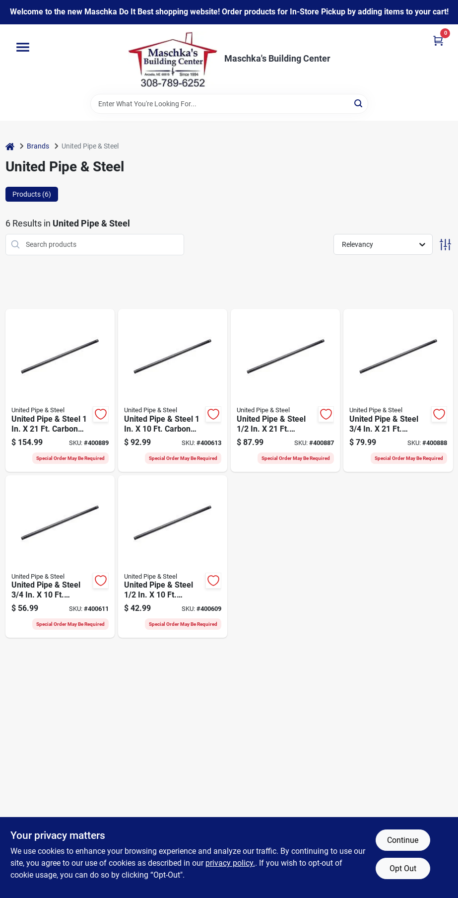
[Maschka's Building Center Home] (172, 59)
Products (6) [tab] (31, 194)
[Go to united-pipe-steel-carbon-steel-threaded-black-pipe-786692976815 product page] (172, 390)
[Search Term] (229, 104)
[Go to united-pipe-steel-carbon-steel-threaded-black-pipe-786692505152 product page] (60, 556)
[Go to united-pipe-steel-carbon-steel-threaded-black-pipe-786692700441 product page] (60, 390)
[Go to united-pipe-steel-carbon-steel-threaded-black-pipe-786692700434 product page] (398, 390)
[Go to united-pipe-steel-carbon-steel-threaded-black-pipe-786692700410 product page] (285, 390)
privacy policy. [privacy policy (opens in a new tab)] (230, 863)
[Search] (359, 103)
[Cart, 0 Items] (438, 40)
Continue (402, 840)
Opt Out (403, 868)
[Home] (9, 146)
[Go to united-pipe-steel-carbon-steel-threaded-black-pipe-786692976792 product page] (172, 556)
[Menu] (22, 47)
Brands (38, 146)
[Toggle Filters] (445, 244)
